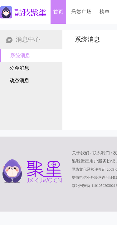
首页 (58, 11)
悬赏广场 (81, 11)
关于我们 (81, 153)
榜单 (105, 11)
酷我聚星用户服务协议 (94, 161)
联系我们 (101, 153)
